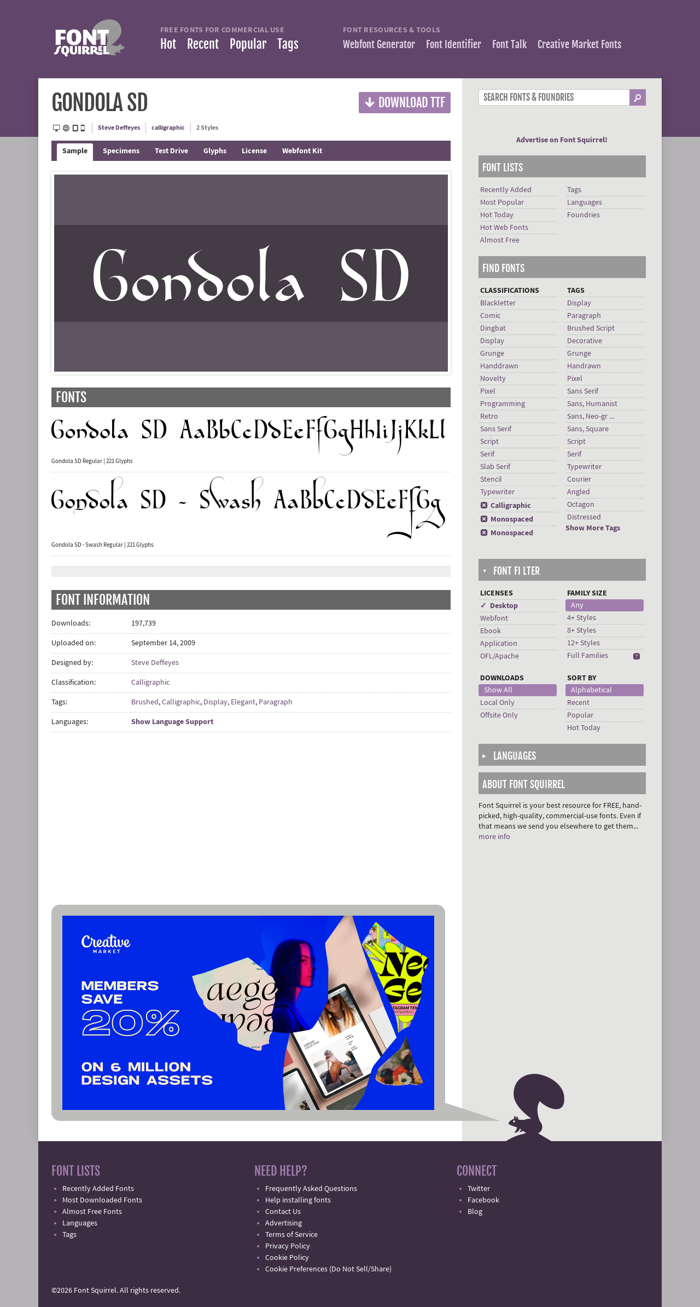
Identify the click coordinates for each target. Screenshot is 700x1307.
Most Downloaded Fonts (102, 1200)
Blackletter (498, 303)
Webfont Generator (379, 44)
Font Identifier (453, 44)
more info (494, 837)
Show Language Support (172, 721)
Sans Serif (495, 429)
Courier (579, 479)
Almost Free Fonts (92, 1212)
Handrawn (584, 366)
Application (498, 644)
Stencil (491, 479)
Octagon (580, 505)
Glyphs (214, 151)
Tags (288, 44)
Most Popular (502, 202)
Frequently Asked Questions (311, 1189)
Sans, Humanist (592, 404)
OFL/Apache (499, 656)
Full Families (587, 656)
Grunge (492, 353)
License (254, 151)
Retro (489, 416)
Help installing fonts (298, 1200)
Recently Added (506, 190)
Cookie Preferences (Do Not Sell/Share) (328, 1269)
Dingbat (493, 328)
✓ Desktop (499, 605)
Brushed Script (591, 328)
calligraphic (168, 127)
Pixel (487, 391)
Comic (490, 316)
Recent (203, 44)
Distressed (584, 517)
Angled (578, 492)
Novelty (493, 379)
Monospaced (506, 519)
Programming (502, 404)
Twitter (479, 1189)
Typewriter (497, 492)
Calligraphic (150, 682)
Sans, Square (588, 429)
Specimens (121, 151)
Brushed (145, 702)
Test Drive (171, 151)
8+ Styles (581, 630)
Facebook (483, 1200)
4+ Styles (581, 618)
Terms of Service (291, 1235)
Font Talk (509, 44)
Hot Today (497, 215)
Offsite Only (499, 715)
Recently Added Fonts (98, 1189)
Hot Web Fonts (504, 228)
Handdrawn (499, 366)
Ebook (490, 631)
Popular (248, 44)
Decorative (584, 341)
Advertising (283, 1223)
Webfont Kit (302, 151)
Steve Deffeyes (119, 127)
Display (215, 702)
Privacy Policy (287, 1246)
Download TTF (404, 102)
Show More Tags (592, 528)
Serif (487, 454)
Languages (584, 202)
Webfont (494, 618)
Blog (475, 1212)
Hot (168, 44)
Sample (75, 151)
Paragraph (276, 702)
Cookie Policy (287, 1258)
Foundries (583, 215)
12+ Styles (583, 643)
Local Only (497, 703)
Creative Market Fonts (579, 44)
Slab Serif (495, 467)
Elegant (243, 702)
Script (489, 442)
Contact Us (283, 1212)
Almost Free (500, 240)
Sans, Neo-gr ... (590, 416)
